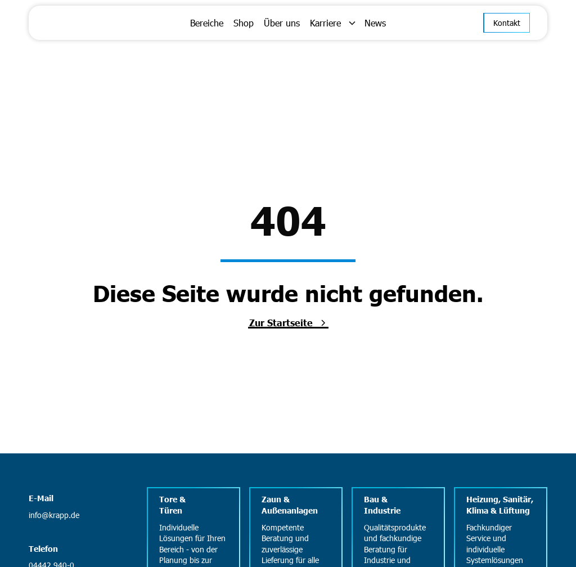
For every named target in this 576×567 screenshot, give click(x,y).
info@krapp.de (54, 515)
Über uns (282, 23)
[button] (332, 23)
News (375, 23)
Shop (243, 23)
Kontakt (506, 22)
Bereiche (206, 23)
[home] (96, 23)
